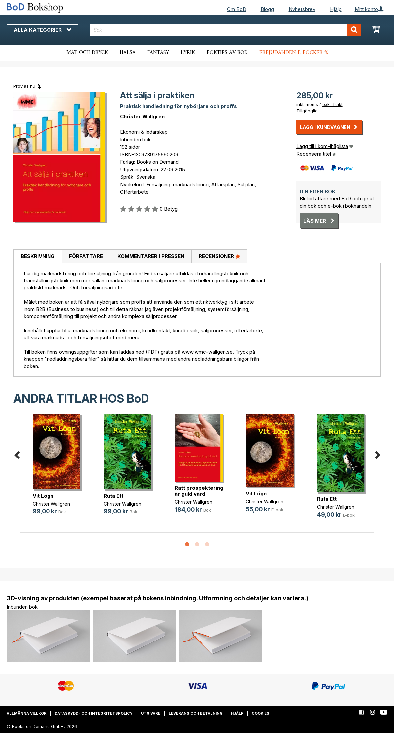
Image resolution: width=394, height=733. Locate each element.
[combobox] (225, 30)
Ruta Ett (113, 496)
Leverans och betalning (196, 713)
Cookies (260, 713)
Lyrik (188, 52)
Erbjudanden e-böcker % (293, 52)
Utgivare (150, 713)
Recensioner (219, 256)
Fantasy (158, 52)
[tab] (37, 256)
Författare (86, 256)
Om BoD (236, 9)
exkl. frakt (332, 104)
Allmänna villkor (27, 713)
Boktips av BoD (227, 52)
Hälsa (128, 52)
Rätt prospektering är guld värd (199, 491)
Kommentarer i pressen (150, 256)
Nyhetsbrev (302, 9)
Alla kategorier (42, 30)
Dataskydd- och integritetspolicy (94, 713)
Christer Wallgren (142, 116)
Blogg (267, 9)
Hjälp (336, 9)
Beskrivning (38, 256)
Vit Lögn (43, 496)
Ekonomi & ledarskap (144, 132)
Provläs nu (24, 86)
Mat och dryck (87, 52)
